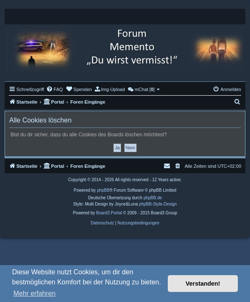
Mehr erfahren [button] (34, 293)
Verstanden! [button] (203, 283)
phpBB (103, 190)
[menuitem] (54, 89)
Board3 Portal (109, 213)
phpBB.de (152, 197)
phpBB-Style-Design (158, 204)
